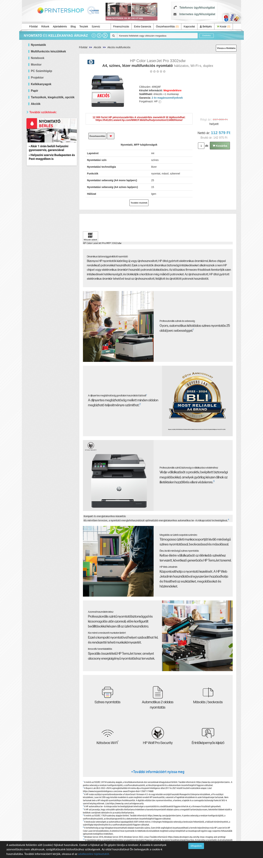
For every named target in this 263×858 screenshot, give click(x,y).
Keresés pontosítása (51, 276)
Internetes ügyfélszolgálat (197, 14)
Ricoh (39, 231)
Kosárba (220, 145)
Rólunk (45, 26)
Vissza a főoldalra (226, 48)
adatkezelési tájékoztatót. (94, 854)
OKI (38, 227)
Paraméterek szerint (43, 163)
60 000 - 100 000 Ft (47, 147)
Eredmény (206, 36)
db (206, 145)
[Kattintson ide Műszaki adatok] (90, 236)
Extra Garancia (142, 26)
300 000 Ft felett (45, 156)
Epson (39, 213)
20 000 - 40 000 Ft (46, 138)
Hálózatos (41, 180)
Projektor (37, 77)
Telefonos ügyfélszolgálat (197, 7)
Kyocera (40, 222)
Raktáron (41, 269)
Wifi (38, 184)
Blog (73, 26)
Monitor (36, 64)
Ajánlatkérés (60, 26)
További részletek (139, 203)
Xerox (39, 240)
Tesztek (83, 26)
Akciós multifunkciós (118, 47)
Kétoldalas (41, 175)
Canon (39, 208)
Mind (38, 128)
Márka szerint (39, 191)
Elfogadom (196, 845)
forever (39, 245)
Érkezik (40, 264)
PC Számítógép (41, 71)
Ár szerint (36, 121)
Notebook (37, 58)
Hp (37, 204)
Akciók (97, 47)
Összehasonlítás (167, 26)
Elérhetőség (38, 252)
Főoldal (33, 26)
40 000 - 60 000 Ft (46, 142)
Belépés (206, 26)
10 (84, 839)
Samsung (41, 236)
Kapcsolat (189, 26)
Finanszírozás (121, 26)
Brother (40, 217)
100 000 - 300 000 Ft (47, 151)
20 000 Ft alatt (44, 133)
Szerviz (96, 26)
